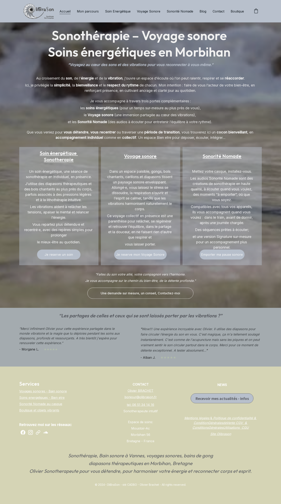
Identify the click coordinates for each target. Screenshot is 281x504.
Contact (218, 11)
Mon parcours (88, 11)
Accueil (65, 11)
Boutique (237, 11)
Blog (203, 11)
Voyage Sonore (148, 11)
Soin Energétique (118, 11)
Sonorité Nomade (180, 11)
